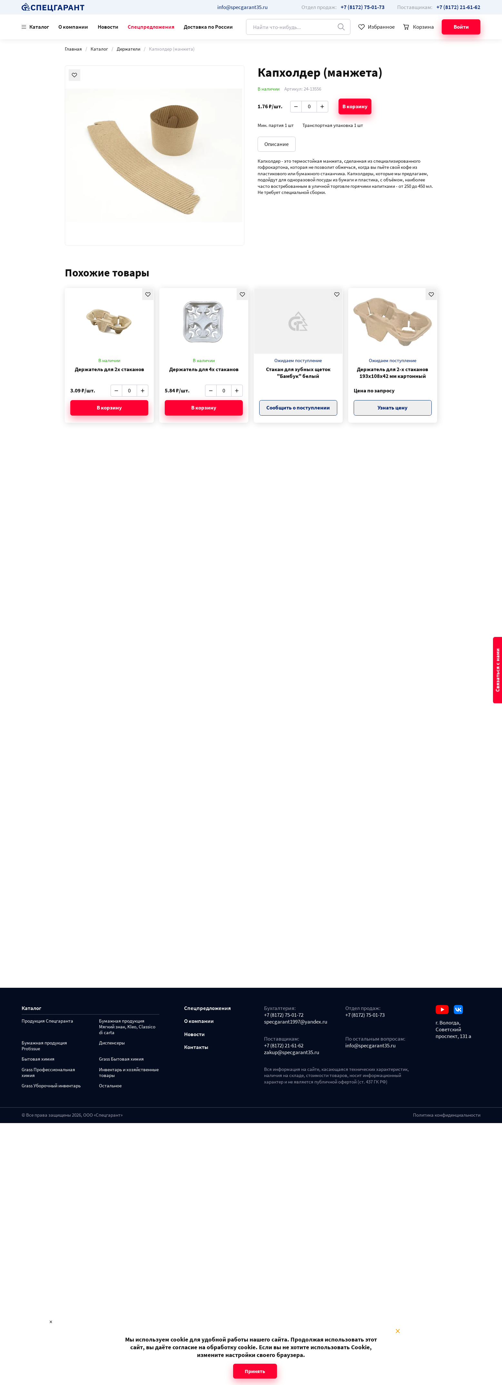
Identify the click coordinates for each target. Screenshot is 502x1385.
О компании (73, 26)
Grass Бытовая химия (121, 1059)
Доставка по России (208, 26)
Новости (108, 26)
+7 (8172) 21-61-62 (283, 1045)
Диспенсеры (112, 1043)
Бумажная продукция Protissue (44, 1046)
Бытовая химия (38, 1059)
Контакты (196, 1047)
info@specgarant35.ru (242, 7)
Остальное (110, 1086)
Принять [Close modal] (255, 1371)
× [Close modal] (397, 1331)
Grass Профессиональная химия (48, 1072)
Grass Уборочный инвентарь (51, 1086)
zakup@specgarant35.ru (291, 1052)
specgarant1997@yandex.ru (295, 1021)
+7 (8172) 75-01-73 (365, 1015)
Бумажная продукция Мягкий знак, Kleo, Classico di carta (127, 1026)
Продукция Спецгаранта (47, 1021)
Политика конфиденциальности (446, 1115)
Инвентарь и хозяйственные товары (129, 1072)
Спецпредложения (151, 26)
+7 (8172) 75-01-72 (283, 1015)
